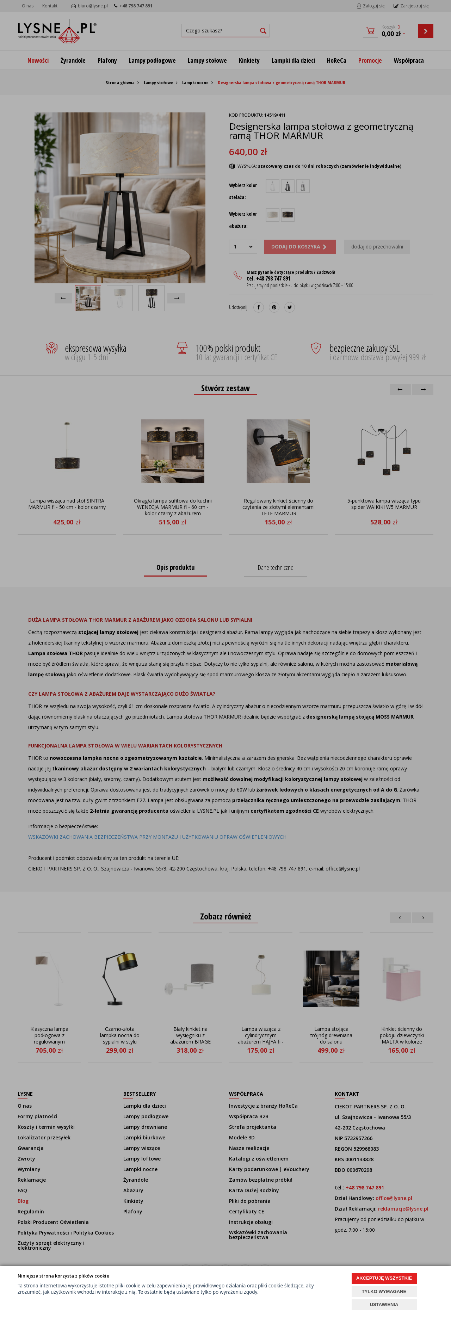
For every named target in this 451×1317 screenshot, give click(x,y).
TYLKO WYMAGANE (384, 1291)
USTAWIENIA (384, 1304)
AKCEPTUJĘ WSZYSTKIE (384, 1278)
